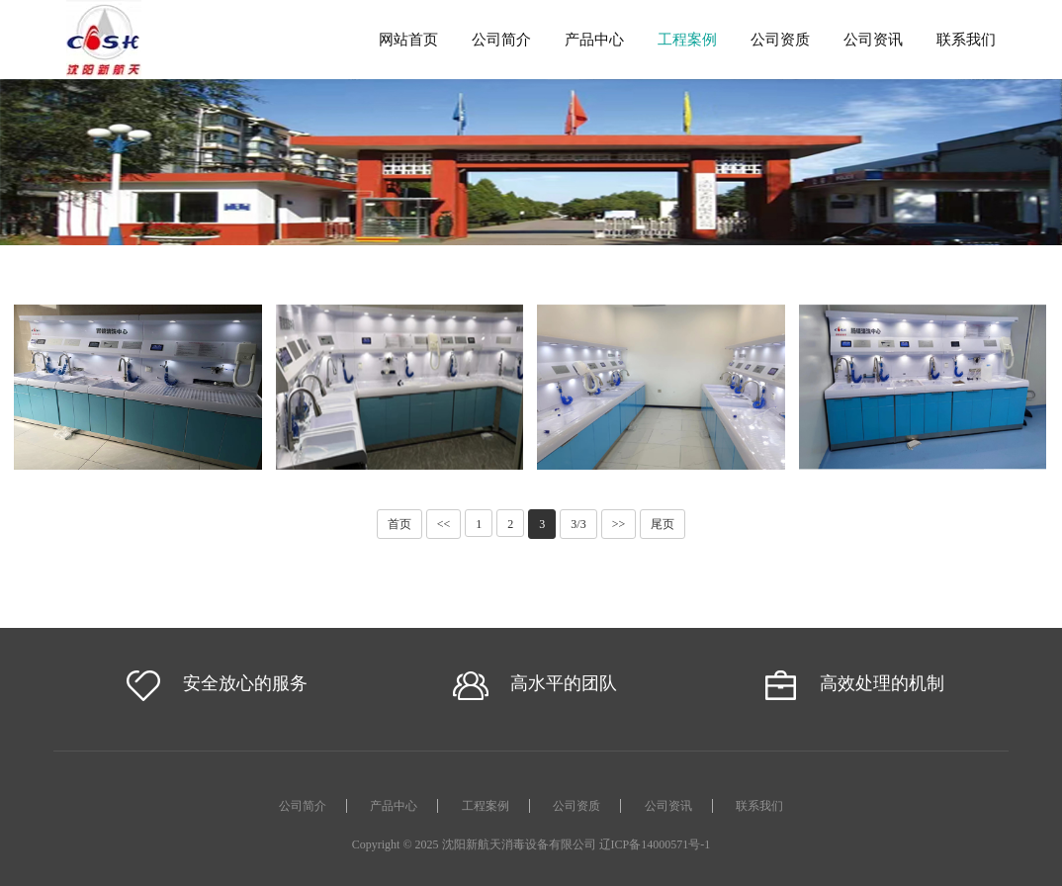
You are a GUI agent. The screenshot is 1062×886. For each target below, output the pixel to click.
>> (619, 524)
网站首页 (408, 39)
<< (444, 524)
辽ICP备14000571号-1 (655, 844)
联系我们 (966, 39)
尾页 (662, 524)
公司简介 (501, 39)
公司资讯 (873, 39)
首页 (399, 524)
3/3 (578, 524)
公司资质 (780, 39)
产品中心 (594, 39)
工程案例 (687, 39)
